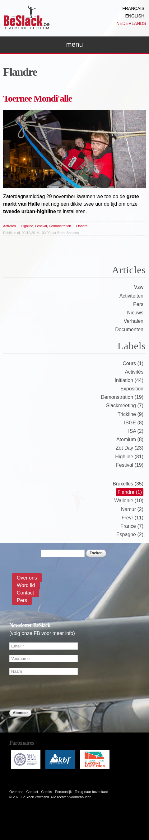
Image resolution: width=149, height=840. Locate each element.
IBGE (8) (133, 422)
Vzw (138, 287)
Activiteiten (131, 295)
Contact (25, 592)
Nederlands (131, 23)
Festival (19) (129, 465)
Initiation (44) (129, 380)
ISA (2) (135, 431)
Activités (9, 226)
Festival (41, 226)
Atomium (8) (129, 439)
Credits (46, 792)
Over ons (27, 577)
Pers (138, 304)
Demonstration (60, 226)
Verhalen (133, 321)
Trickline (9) (130, 414)
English (134, 15)
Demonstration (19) (122, 397)
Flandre (81, 226)
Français (133, 8)
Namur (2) (132, 509)
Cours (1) (133, 363)
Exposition (131, 388)
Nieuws (135, 312)
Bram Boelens (68, 233)
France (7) (131, 526)
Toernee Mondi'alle (37, 98)
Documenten (129, 329)
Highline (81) (129, 456)
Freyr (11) (132, 517)
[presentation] (56, 730)
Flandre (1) (130, 492)
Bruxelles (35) (128, 483)
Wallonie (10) (128, 500)
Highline (27, 226)
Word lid (26, 585)
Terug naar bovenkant (91, 792)
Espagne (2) (129, 534)
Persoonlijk (63, 792)
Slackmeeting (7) (124, 405)
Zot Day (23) (129, 448)
